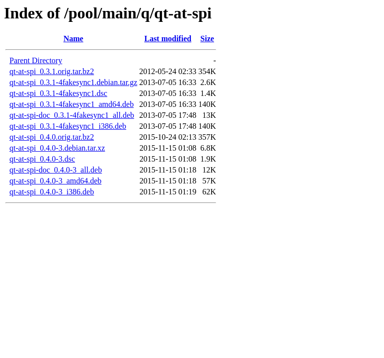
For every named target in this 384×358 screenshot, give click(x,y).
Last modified (167, 38)
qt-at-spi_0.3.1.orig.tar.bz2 (51, 71)
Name (73, 38)
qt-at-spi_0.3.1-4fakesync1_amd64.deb (71, 104)
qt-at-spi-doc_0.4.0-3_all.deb (55, 170)
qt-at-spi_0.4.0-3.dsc (42, 159)
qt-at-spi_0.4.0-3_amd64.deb (55, 181)
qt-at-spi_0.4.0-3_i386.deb (51, 191)
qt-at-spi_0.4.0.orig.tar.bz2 (51, 137)
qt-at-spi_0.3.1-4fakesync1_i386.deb (67, 126)
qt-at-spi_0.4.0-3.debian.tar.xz (57, 148)
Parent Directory (35, 60)
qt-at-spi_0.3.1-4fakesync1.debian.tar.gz (73, 82)
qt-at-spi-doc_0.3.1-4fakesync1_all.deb (71, 115)
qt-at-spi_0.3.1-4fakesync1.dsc (58, 93)
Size (207, 38)
